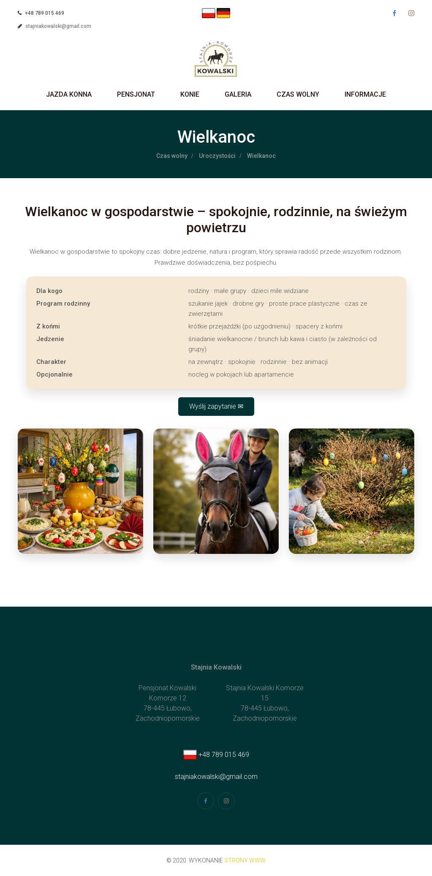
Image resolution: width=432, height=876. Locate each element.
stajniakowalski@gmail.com (58, 26)
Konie (189, 94)
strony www (245, 860)
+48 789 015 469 (216, 755)
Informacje (365, 94)
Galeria (238, 94)
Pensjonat (136, 94)
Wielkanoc (261, 155)
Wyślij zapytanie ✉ (216, 406)
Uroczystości (217, 155)
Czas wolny (298, 94)
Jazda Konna (69, 94)
